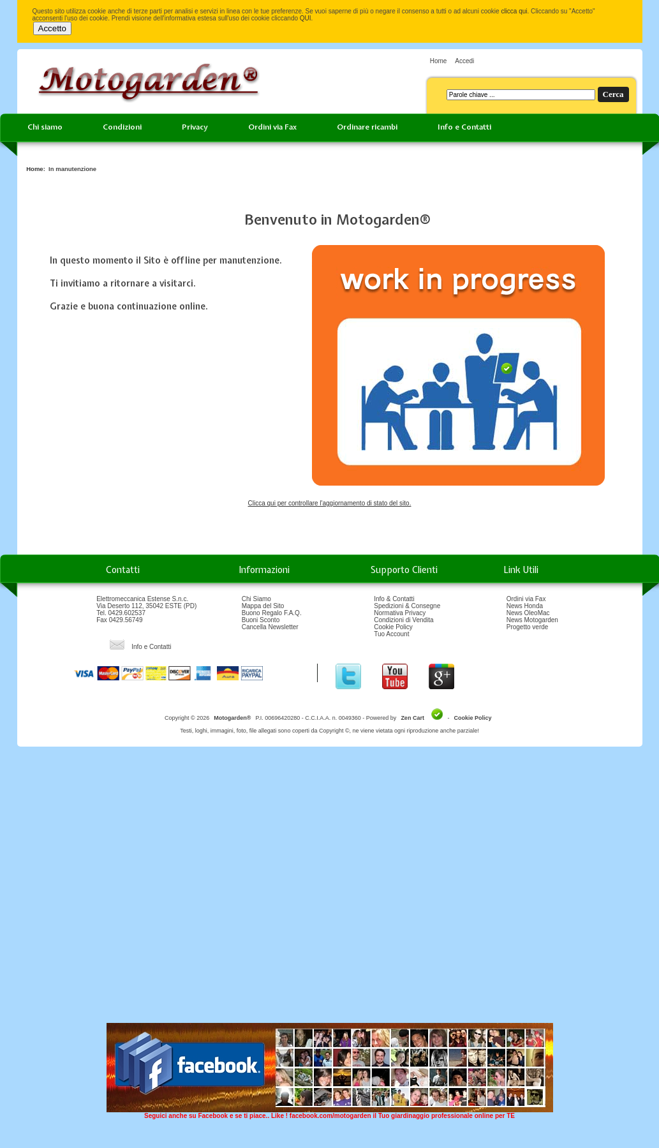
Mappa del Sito (263, 605)
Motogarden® (232, 718)
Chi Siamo (256, 598)
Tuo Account (391, 633)
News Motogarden (532, 619)
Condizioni (122, 127)
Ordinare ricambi (367, 127)
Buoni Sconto (261, 619)
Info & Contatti (394, 598)
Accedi (464, 60)
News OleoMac (528, 612)
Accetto (52, 28)
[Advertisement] (121, 889)
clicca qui (514, 11)
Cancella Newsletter (270, 626)
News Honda (525, 605)
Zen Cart (412, 718)
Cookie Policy (393, 626)
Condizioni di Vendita (403, 619)
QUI (305, 18)
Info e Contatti (464, 127)
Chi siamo (45, 127)
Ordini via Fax (272, 127)
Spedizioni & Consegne (407, 605)
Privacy (195, 127)
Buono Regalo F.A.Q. (272, 612)
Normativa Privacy (400, 612)
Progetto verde (528, 626)
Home (438, 60)
